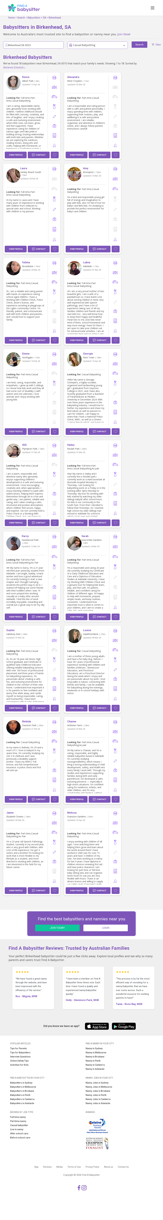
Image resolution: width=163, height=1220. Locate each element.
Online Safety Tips (19, 1060)
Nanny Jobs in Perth (96, 1095)
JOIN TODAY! (57, 927)
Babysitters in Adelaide (22, 1103)
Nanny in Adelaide (95, 1069)
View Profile (16, 155)
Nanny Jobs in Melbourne (99, 1087)
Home (11, 17)
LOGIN (105, 927)
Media (59, 1167)
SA (44, 17)
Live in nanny (16, 1129)
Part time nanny (18, 1121)
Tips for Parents (18, 1048)
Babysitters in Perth (20, 1095)
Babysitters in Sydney (21, 1082)
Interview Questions (20, 1056)
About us (108, 1167)
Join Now (123, 34)
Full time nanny (18, 1117)
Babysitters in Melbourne (23, 1087)
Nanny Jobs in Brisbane (98, 1091)
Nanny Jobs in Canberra (98, 1099)
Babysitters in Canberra (22, 1099)
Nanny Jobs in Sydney (97, 1082)
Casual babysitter (19, 1125)
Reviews (47, 1167)
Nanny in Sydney (94, 1048)
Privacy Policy (92, 1167)
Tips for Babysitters (20, 1052)
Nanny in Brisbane (95, 1056)
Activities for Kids (19, 1065)
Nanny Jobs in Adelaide (98, 1103)
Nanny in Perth (93, 1060)
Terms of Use (74, 1167)
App (36, 1167)
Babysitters (33, 17)
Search (21, 17)
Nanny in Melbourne (96, 1052)
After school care (19, 1133)
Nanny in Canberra (95, 1065)
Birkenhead (55, 17)
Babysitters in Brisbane (22, 1091)
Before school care (20, 1137)
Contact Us (123, 1167)
